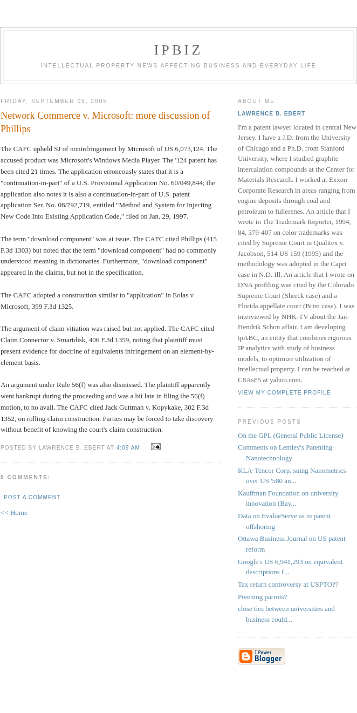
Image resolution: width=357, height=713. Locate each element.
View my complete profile (284, 393)
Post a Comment (32, 497)
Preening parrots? (262, 597)
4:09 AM (128, 448)
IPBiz (178, 50)
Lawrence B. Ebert (271, 114)
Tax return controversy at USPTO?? (288, 584)
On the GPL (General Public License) (291, 435)
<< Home (14, 512)
